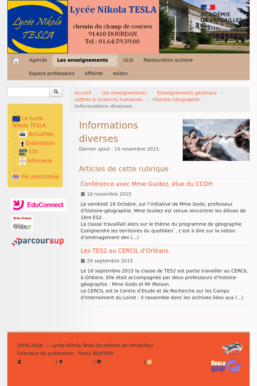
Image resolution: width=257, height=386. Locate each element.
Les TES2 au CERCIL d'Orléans (125, 250)
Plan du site (75, 361)
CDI (28, 152)
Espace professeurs (52, 73)
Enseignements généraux (187, 92)
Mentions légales (119, 361)
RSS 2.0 (159, 361)
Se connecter (35, 361)
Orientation (38, 143)
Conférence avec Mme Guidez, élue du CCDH (147, 184)
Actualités (36, 134)
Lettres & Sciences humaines (109, 99)
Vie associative (35, 176)
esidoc (120, 73)
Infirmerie (35, 161)
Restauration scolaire (168, 60)
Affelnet (94, 73)
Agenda (38, 60)
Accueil (83, 92)
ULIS (128, 60)
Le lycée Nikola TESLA (29, 122)
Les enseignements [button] (85, 60)
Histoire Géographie (176, 99)
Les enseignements (124, 92)
